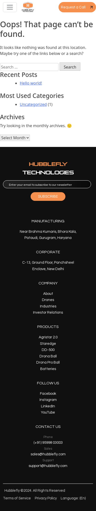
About (48, 294)
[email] (47, 184)
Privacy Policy (46, 498)
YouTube (48, 412)
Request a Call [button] (77, 7)
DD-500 (48, 350)
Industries (48, 306)
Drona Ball (48, 356)
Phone (48, 437)
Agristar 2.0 (48, 337)
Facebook (48, 393)
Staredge (48, 344)
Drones (48, 300)
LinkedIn (48, 406)
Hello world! (31, 83)
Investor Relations (48, 312)
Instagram (48, 400)
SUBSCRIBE (48, 196)
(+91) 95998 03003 (48, 442)
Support (48, 460)
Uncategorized (33, 104)
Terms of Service (17, 498)
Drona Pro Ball (48, 362)
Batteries (48, 369)
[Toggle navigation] (10, 7)
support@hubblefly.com (48, 466)
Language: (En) (73, 498)
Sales (48, 448)
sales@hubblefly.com (48, 454)
